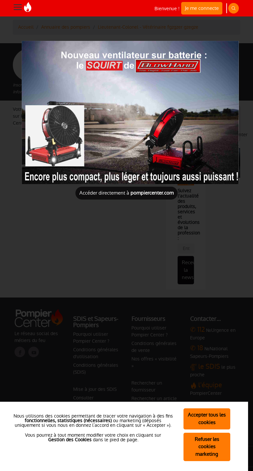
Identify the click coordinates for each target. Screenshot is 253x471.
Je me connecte (202, 8)
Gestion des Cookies (70, 439)
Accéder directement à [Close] (126, 192)
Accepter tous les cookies (207, 418)
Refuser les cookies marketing (207, 447)
